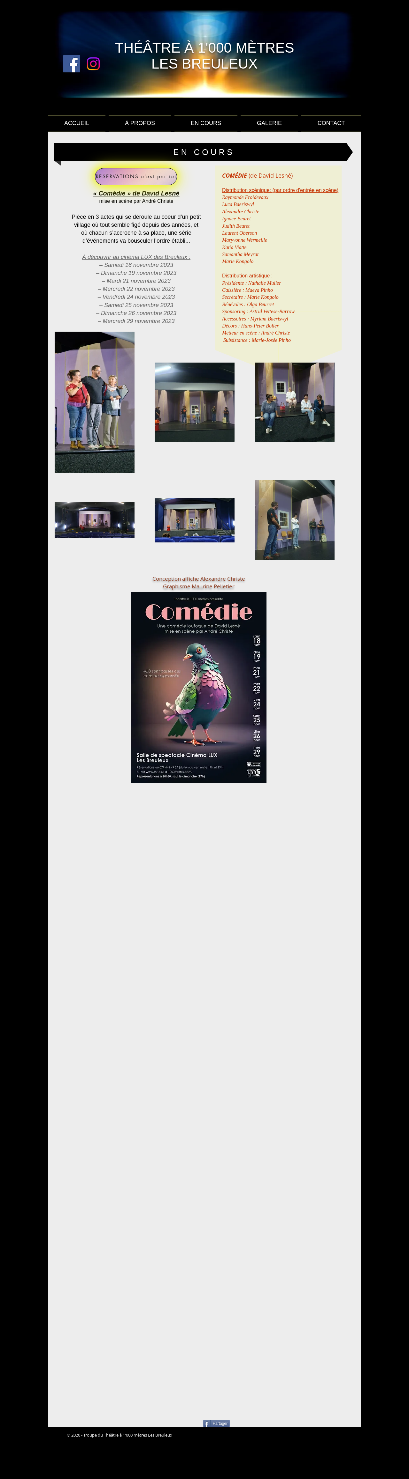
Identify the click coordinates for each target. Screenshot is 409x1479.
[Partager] (216, 1423)
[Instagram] (93, 63)
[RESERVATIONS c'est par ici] (136, 176)
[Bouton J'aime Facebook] (271, 1435)
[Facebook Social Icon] (71, 63)
